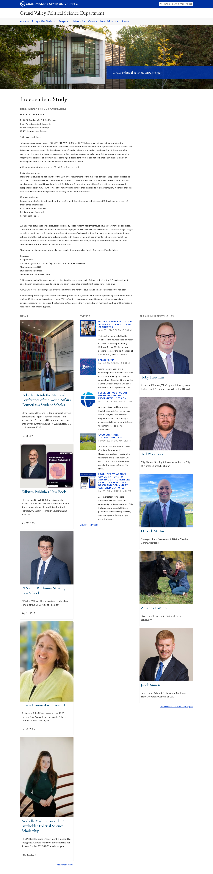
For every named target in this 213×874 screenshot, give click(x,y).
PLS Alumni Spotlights (157, 316)
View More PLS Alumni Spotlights (176, 706)
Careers (92, 21)
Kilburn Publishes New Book (43, 491)
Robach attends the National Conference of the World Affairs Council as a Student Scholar (46, 399)
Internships (79, 21)
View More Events (89, 525)
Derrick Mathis (152, 531)
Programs (64, 21)
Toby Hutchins (152, 377)
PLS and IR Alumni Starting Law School (43, 590)
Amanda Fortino (154, 607)
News (24, 316)
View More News (65, 864)
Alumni (125, 21)
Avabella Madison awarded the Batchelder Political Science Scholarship (44, 825)
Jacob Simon (150, 684)
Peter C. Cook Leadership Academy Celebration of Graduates (115, 324)
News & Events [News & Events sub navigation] (109, 21)
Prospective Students (44, 21)
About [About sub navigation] (24, 21)
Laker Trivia (106, 360)
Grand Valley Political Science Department (62, 13)
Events (85, 316)
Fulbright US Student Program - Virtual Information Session (113, 395)
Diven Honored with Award (43, 705)
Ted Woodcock (152, 454)
